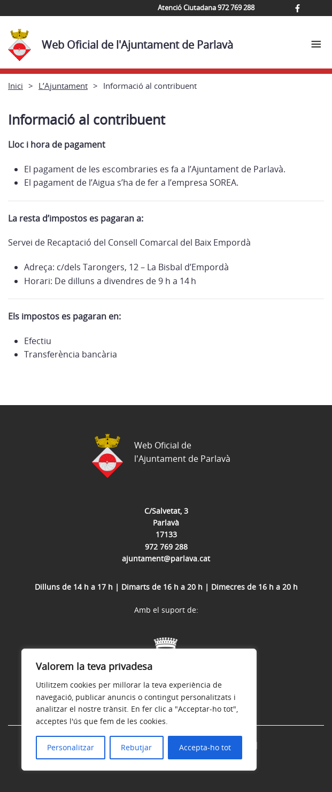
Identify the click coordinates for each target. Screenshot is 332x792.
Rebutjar (136, 747)
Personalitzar (70, 747)
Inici (15, 85)
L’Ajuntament (63, 85)
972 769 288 (166, 547)
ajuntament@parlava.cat (166, 558)
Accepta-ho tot (205, 747)
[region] (139, 710)
